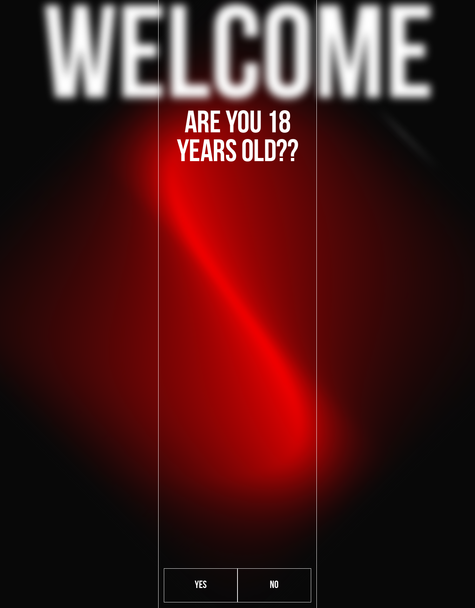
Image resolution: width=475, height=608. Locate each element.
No (274, 585)
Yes (201, 585)
